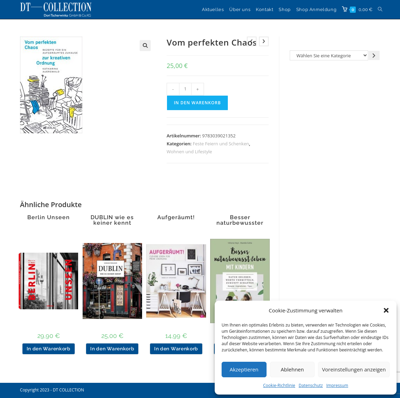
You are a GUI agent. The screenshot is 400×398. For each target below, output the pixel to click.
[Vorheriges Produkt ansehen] (252, 41)
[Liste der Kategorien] (329, 55)
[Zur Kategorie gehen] (374, 55)
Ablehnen (292, 369)
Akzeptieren (244, 369)
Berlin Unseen (48, 217)
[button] (386, 310)
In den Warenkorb (197, 103)
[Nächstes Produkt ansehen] (264, 41)
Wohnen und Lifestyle (189, 151)
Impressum (337, 385)
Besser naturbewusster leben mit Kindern (240, 223)
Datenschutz (311, 385)
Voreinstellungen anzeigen (354, 369)
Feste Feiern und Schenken (221, 143)
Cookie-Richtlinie (279, 385)
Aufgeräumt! (176, 217)
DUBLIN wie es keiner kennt (112, 220)
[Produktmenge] (185, 89)
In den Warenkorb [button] (49, 348)
